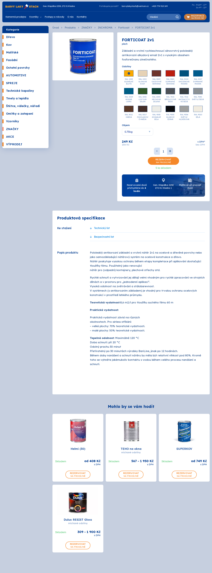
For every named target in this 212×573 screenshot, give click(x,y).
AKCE (8, 137)
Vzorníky (10, 121)
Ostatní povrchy (16, 68)
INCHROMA (105, 27)
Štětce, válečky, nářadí (21, 106)
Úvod (55, 27)
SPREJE (9, 83)
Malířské (10, 52)
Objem (126, 125)
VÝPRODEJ (12, 144)
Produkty (70, 27)
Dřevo (8, 37)
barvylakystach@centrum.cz (135, 6)
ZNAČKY (10, 129)
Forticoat (123, 27)
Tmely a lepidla (15, 98)
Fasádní (9, 60)
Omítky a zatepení (17, 114)
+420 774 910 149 (160, 6)
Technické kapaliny (18, 91)
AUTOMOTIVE (14, 75)
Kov (7, 45)
